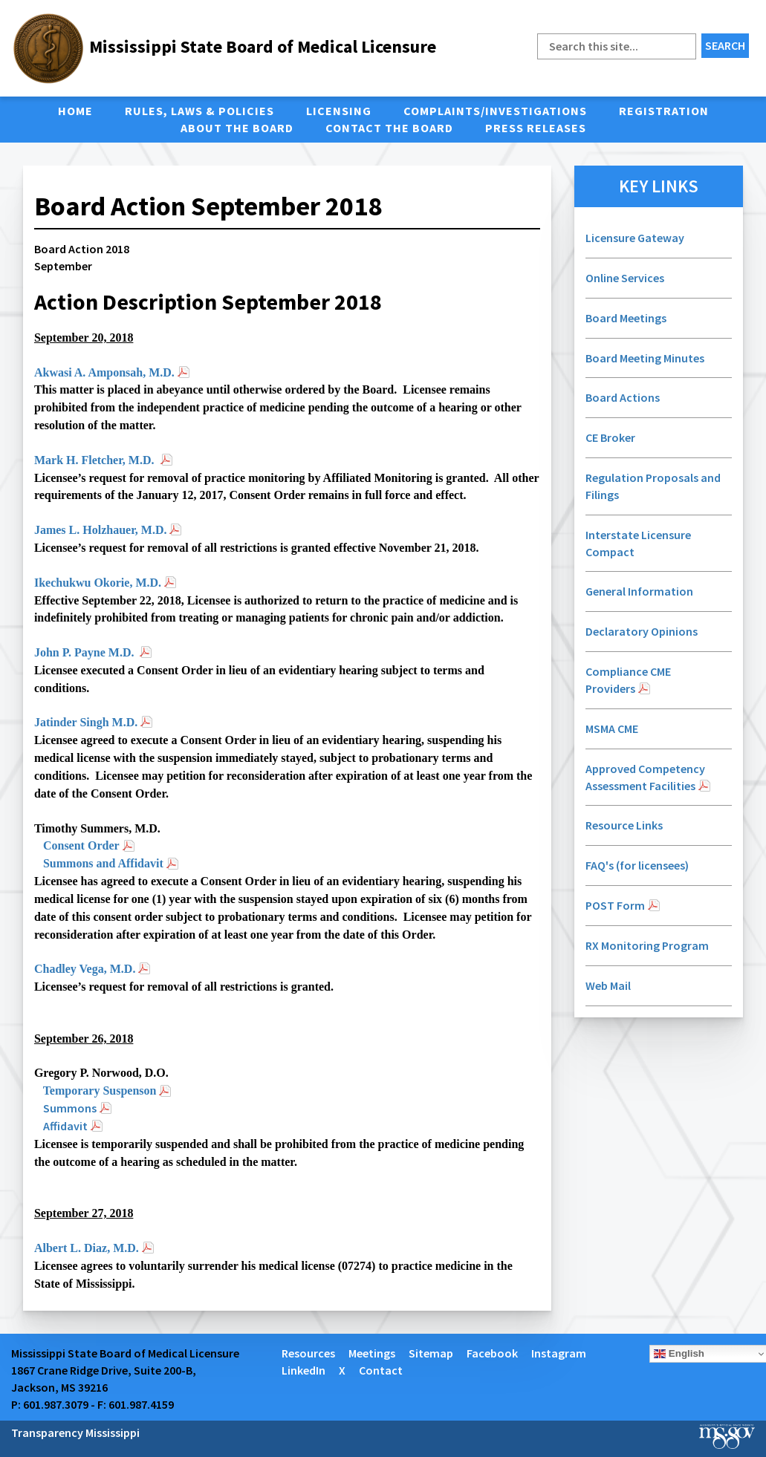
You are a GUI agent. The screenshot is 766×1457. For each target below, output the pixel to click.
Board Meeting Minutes (644, 358)
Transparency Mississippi (75, 1432)
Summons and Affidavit (103, 863)
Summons (70, 1108)
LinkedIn (303, 1370)
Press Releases (535, 127)
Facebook (492, 1353)
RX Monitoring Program (647, 945)
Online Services (624, 277)
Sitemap (431, 1353)
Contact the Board (389, 127)
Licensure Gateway (634, 237)
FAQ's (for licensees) (637, 865)
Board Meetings (625, 317)
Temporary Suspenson (100, 1090)
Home (75, 110)
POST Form (615, 905)
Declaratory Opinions (642, 631)
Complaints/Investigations (495, 110)
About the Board (237, 127)
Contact (381, 1370)
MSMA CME (611, 728)
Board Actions (622, 397)
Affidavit (65, 1125)
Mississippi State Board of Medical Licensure (262, 46)
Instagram (558, 1353)
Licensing (338, 110)
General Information (639, 591)
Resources (308, 1353)
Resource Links (624, 825)
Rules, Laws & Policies (199, 110)
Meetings (371, 1353)
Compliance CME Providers (628, 680)
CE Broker (610, 437)
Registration (664, 110)
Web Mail (608, 985)
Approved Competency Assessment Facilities (645, 777)
